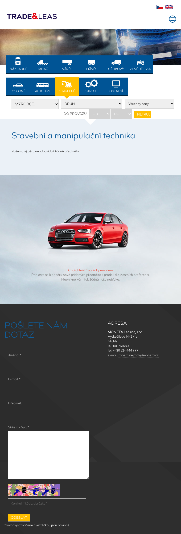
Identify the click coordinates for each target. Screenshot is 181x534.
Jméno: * (14, 355)
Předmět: (15, 403)
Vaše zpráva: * (18, 427)
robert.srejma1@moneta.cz (139, 355)
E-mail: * (14, 379)
